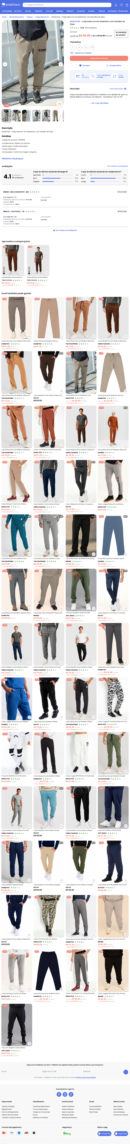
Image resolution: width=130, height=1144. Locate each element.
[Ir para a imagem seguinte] (60, 64)
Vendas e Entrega (8, 1106)
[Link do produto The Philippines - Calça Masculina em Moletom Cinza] (49, 540)
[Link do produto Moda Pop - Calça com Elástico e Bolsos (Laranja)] (49, 432)
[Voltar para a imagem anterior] (5, 64)
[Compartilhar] (113, 65)
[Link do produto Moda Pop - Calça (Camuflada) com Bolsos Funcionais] (49, 921)
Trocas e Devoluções (40, 1109)
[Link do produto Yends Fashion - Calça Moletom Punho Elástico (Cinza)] (16, 812)
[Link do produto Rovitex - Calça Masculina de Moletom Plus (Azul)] (113, 867)
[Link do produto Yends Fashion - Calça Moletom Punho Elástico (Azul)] (16, 649)
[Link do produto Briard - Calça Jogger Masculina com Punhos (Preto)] (113, 975)
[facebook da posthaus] (59, 1094)
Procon (35, 1115)
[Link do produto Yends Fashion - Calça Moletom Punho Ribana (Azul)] (49, 486)
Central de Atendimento (41, 1106)
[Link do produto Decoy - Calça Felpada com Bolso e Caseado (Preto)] (81, 486)
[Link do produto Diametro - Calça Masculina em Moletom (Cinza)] (81, 921)
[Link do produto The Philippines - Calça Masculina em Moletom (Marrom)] (81, 323)
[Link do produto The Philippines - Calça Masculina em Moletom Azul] (16, 540)
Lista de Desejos (119, 1112)
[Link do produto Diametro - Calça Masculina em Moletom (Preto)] (49, 758)
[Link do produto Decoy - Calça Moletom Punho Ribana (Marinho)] (16, 921)
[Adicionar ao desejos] (59, 104)
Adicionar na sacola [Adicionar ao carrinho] (99, 58)
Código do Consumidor (41, 1112)
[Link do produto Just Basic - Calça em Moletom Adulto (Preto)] (16, 1030)
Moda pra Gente (67, 1115)
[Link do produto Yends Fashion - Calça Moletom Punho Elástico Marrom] (38, 265)
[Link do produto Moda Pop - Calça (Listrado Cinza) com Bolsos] (16, 975)
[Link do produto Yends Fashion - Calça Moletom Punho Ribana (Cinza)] (49, 649)
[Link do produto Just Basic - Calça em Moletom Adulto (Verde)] (81, 595)
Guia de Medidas (95, 1106)
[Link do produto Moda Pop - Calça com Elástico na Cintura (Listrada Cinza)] (81, 975)
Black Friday (93, 1112)
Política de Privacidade (86, 1077)
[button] (65, 158)
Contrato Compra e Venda (11, 1118)
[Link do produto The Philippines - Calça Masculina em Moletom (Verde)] (113, 758)
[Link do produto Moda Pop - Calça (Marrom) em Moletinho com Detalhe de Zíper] (81, 377)
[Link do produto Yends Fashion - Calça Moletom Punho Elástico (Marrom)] (81, 432)
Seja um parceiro (68, 1112)
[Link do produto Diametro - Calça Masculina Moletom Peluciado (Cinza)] (113, 649)
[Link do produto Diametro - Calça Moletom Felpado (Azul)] (16, 867)
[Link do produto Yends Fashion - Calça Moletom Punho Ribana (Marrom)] (113, 323)
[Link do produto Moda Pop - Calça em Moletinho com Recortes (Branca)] (16, 758)
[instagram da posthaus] (65, 1094)
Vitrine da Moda (95, 1109)
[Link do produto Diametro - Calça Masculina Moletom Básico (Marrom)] (49, 323)
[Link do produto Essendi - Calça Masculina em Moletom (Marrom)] (113, 432)
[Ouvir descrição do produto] (118, 89)
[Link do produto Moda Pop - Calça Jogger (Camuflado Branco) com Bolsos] (113, 703)
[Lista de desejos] (121, 4)
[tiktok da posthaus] (71, 1094)
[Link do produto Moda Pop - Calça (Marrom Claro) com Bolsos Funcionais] (16, 486)
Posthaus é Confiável (40, 1118)
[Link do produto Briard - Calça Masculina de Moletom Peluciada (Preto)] (81, 540)
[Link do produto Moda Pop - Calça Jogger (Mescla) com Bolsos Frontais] (113, 486)
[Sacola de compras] (126, 4)
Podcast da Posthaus (69, 1118)
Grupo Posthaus (67, 1109)
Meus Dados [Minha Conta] (118, 1106)
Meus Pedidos (118, 1109)
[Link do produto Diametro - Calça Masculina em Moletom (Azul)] (49, 975)
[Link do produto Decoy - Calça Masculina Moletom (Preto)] (49, 703)
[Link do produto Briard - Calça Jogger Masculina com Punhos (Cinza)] (113, 921)
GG (92, 47)
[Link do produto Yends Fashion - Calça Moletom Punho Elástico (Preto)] (81, 649)
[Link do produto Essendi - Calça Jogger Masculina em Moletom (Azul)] (16, 703)
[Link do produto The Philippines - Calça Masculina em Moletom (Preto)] (81, 703)
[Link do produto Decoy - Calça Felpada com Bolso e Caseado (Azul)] (113, 595)
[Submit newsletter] (126, 1072)
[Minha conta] (115, 4)
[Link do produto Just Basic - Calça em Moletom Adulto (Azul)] (113, 812)
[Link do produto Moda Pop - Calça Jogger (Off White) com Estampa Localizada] (81, 758)
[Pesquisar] (25, 4)
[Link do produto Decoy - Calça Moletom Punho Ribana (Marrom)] (49, 377)
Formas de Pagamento (10, 1112)
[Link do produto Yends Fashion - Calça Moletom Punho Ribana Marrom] (13, 265)
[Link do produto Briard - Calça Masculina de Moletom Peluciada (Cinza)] (49, 595)
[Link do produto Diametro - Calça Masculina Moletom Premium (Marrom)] (113, 377)
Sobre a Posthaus (68, 1106)
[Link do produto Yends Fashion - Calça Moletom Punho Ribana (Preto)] (81, 812)
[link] (83, 28)
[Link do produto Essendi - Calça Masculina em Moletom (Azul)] (113, 540)
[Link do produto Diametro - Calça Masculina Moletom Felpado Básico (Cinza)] (16, 595)
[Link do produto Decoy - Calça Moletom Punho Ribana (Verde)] (81, 867)
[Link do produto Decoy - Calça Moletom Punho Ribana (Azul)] (49, 812)
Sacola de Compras (121, 1115)
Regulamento (7, 1109)
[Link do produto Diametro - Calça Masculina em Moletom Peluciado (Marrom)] (16, 323)
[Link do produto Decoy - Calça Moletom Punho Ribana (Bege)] (49, 867)
